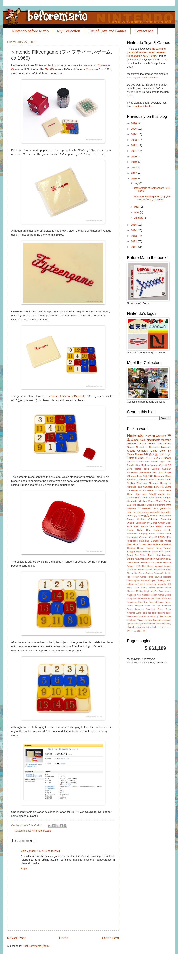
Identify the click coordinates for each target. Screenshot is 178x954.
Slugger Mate (134, 551)
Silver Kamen (163, 548)
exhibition (150, 559)
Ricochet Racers (156, 602)
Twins (152, 616)
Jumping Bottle (147, 533)
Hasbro (157, 530)
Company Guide (147, 450)
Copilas (131, 483)
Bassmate (159, 476)
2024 (134, 134)
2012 (134, 241)
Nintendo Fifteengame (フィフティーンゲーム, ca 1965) (152, 198)
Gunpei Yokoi (138, 439)
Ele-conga (141, 483)
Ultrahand (131, 620)
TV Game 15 (134, 490)
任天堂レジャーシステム (149, 457)
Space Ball (157, 551)
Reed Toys (143, 602)
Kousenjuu (132, 472)
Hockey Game (139, 577)
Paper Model (155, 501)
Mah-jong (144, 541)
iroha (152, 624)
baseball (146, 508)
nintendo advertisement (138, 627)
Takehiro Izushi (164, 613)
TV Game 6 (149, 490)
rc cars (137, 512)
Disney (139, 454)
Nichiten (143, 501)
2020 (134, 156)
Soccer (146, 551)
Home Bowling (154, 577)
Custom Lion (147, 497)
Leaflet (152, 443)
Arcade (131, 450)
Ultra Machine (142, 465)
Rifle (134, 505)
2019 (134, 161)
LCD (169, 584)
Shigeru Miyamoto (156, 505)
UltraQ (152, 494)
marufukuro (133, 562)
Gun (148, 530)
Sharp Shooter (145, 548)
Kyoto (140, 584)
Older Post (110, 938)
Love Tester (134, 469)
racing (130, 512)
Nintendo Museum (160, 447)
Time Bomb (132, 616)
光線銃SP (147, 476)
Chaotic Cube (163, 479)
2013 (134, 235)
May (137, 206)
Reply (24, 868)
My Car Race (157, 591)
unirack (153, 627)
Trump (130, 457)
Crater (161, 523)
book (146, 469)
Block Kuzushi (157, 515)
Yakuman (139, 559)
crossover (138, 624)
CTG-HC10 (141, 566)
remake (167, 562)
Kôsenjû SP (165, 465)
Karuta (154, 465)
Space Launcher (135, 609)
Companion (133, 497)
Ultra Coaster (165, 616)
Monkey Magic (143, 591)
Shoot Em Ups (152, 606)
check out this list (142, 106)
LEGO (161, 537)
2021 (134, 150)
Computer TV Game (146, 523)
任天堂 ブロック (160, 454)
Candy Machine (155, 566)
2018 (134, 167)
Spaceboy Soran (154, 609)
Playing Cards (154, 435)
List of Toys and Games (107, 31)
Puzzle (47, 830)
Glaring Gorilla (160, 573)
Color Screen (138, 570)
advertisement (154, 620)
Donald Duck (151, 570)
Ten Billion (140, 555)
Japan (136, 580)
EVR (136, 526)
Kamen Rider (164, 533)
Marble (144, 588)
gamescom (165, 508)
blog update (153, 439)
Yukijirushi (142, 620)
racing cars (164, 494)
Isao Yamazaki (145, 487)
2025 (134, 128)
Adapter (130, 566)
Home (64, 938)
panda (159, 562)
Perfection (142, 598)
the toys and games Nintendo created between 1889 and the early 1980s (146, 52)
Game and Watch (147, 461)
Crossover (92, 69)
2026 (134, 123)
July (136, 183)
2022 (134, 145)
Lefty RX (159, 487)
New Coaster (143, 595)
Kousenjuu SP (148, 472)
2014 (134, 230)
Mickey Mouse (156, 588)
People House (155, 544)
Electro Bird (147, 526)
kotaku (158, 624)
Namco (167, 591)
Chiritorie (153, 519)
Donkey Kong (164, 570)
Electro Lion (132, 573)
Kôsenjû (153, 537)
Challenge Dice (145, 479)
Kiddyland (152, 580)
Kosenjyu (162, 580)
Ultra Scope (164, 472)
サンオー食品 (141, 515)
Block (143, 443)
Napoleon (131, 595)
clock (155, 508)
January (139, 217)
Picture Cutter (154, 598)
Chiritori (141, 519)
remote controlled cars (153, 512)
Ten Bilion (51, 69)
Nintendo (37, 830)
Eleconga (153, 483)
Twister (161, 490)
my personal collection (145, 77)
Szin (23, 850)
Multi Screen (139, 544)
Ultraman (131, 476)
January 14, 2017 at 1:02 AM (43, 850)
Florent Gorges (163, 497)
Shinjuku (139, 606)
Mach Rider (133, 588)
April (137, 212)
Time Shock (143, 616)
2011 (134, 246)
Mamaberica (157, 541)
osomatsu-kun (147, 562)
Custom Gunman (161, 469)
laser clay (166, 624)
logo (139, 476)
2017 (134, 173)
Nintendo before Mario (30, 31)
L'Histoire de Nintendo (155, 584)
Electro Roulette (146, 573)
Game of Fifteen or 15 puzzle (67, 396)
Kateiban (143, 580)
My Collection (68, 31)
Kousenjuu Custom (137, 537)
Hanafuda (132, 501)
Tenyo (151, 555)
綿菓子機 (141, 631)
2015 (134, 224)
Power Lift (166, 598)
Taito (154, 613)
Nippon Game (157, 595)
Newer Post (16, 938)
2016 (134, 178)
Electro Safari (135, 530)
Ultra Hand (141, 494)
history (147, 624)
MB (146, 454)
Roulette (141, 505)
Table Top (146, 613)
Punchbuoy (132, 602)
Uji (157, 616)
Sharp (168, 487)
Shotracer (166, 606)
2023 (134, 139)
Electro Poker (163, 526)
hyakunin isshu (163, 559)
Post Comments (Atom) (36, 945)
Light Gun (165, 461)
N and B (141, 447)
